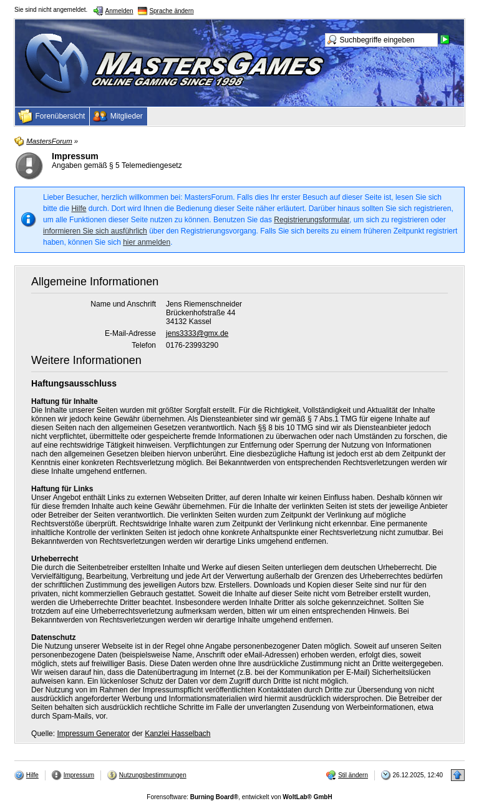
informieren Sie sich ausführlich (95, 231)
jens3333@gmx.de (197, 333)
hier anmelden (146, 242)
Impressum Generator (93, 733)
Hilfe (78, 208)
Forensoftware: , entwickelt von (239, 797)
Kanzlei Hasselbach (177, 733)
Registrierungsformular (311, 219)
